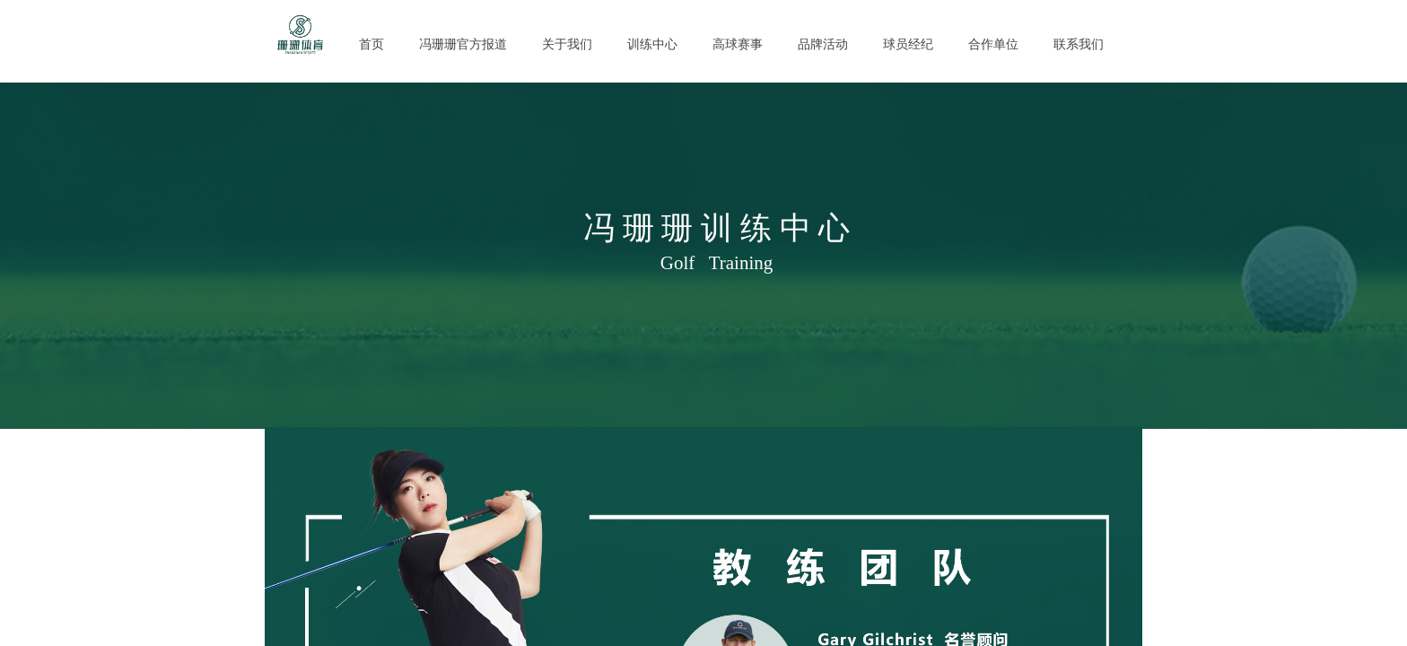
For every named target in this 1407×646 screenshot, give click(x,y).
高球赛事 (737, 44)
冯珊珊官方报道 (463, 44)
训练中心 (652, 44)
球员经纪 (908, 44)
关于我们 (567, 44)
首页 (371, 44)
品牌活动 (823, 44)
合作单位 (993, 44)
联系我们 (1078, 44)
